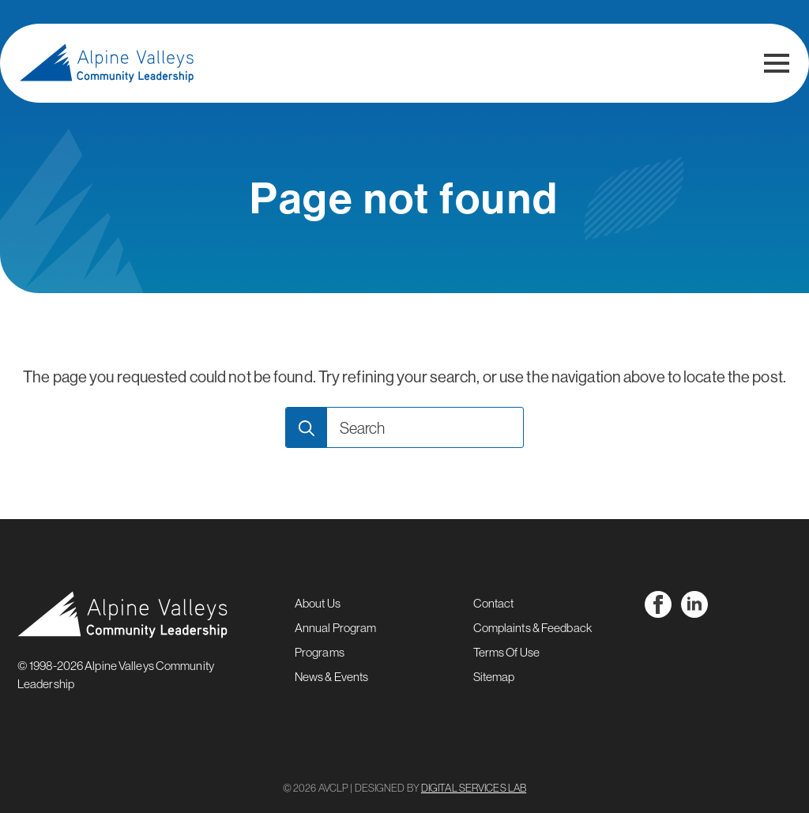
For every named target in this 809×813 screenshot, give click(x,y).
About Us (318, 603)
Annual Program (336, 627)
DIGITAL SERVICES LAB (473, 788)
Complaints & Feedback (532, 627)
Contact (493, 603)
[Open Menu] (776, 63)
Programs (319, 652)
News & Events (331, 676)
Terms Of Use (506, 652)
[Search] (306, 428)
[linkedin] (694, 604)
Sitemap (494, 676)
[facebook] (658, 604)
